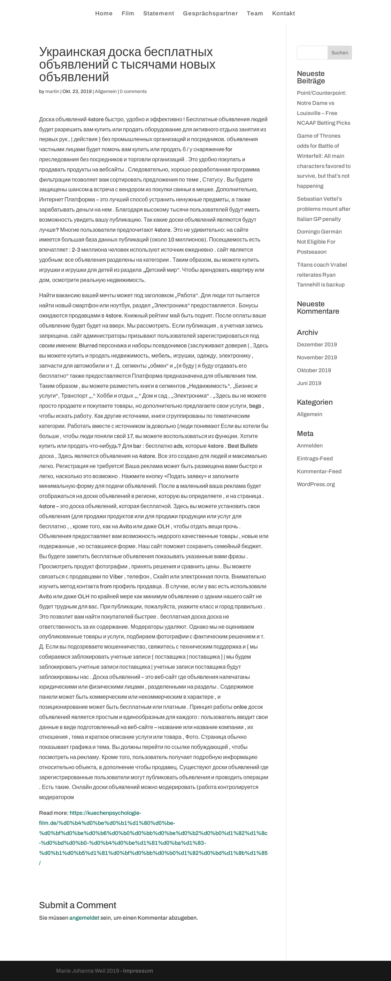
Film (128, 14)
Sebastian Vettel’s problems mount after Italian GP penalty (324, 209)
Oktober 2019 (314, 370)
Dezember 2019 (317, 344)
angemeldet (84, 918)
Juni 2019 (309, 383)
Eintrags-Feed (315, 458)
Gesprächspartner (210, 14)
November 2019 (317, 357)
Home (104, 14)
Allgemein (106, 91)
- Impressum (136, 971)
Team (255, 14)
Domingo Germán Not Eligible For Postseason (319, 242)
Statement (158, 14)
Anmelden (310, 446)
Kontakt (283, 14)
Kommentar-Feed (319, 471)
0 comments (133, 91)
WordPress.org (316, 484)
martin (52, 91)
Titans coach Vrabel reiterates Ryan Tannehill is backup (322, 275)
